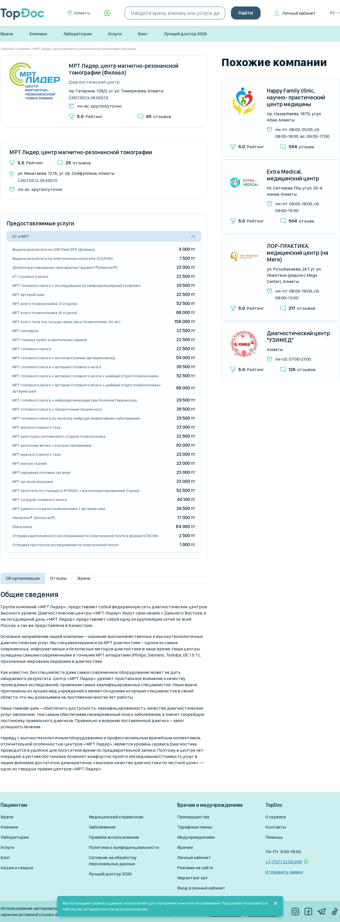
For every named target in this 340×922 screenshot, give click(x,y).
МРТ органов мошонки (32, 481)
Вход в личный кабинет (201, 888)
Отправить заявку (284, 872)
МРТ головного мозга (31, 348)
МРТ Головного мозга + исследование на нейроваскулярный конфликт (76, 285)
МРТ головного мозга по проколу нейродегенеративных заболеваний (76, 418)
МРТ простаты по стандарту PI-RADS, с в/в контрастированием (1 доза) (75, 490)
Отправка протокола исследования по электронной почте (65, 544)
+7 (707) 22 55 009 (283, 861)
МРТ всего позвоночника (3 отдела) (44, 303)
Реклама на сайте (195, 867)
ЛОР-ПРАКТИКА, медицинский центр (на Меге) (297, 253)
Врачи (6, 33)
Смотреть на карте (88, 97)
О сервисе (275, 816)
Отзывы (58, 578)
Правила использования (114, 837)
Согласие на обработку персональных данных (113, 860)
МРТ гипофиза (25, 330)
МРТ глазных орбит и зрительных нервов (49, 339)
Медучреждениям (196, 837)
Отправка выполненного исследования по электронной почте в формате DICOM (85, 535)
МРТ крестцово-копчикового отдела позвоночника (58, 436)
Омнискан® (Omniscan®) (33, 517)
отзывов (158, 116)
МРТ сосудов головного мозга (39, 499)
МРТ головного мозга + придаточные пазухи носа (57, 409)
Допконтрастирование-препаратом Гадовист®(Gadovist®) (64, 267)
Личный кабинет (299, 13)
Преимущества (193, 816)
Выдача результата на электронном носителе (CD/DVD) (62, 258)
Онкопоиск (22, 526)
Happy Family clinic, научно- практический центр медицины (296, 97)
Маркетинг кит (192, 877)
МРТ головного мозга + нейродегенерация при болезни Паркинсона (74, 400)
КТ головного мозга (30, 276)
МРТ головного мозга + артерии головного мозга (56, 367)
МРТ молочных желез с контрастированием (51, 445)
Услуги (115, 33)
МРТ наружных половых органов (41, 472)
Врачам (185, 847)
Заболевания (102, 827)
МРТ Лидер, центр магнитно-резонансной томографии (80, 152)
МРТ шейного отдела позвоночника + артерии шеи (58, 508)
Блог (143, 33)
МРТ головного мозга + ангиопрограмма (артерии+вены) (63, 358)
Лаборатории (77, 33)
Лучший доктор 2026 (185, 33)
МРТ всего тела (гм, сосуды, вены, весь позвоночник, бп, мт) (66, 321)
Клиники (38, 33)
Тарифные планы (194, 827)
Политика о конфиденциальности (124, 847)
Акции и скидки (17, 867)
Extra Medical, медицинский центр (293, 175)
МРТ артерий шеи (28, 294)
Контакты (275, 827)
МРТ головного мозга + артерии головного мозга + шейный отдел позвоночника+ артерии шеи (86, 388)
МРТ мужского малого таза (36, 454)
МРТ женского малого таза (36, 427)
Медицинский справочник (116, 816)
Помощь (274, 837)
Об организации (23, 578)
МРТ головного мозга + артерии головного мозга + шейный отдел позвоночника (85, 376)
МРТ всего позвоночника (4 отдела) (44, 312)
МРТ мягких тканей (29, 463)
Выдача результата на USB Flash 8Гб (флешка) (53, 249)
